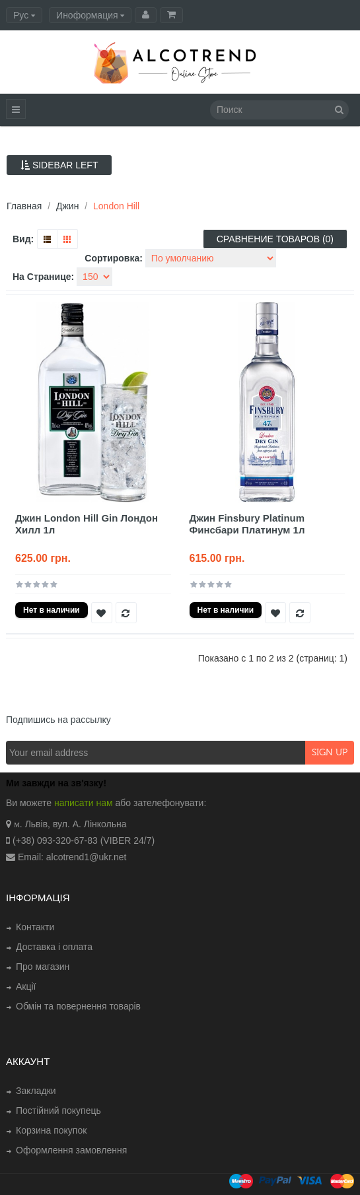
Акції (26, 986)
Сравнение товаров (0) (275, 239)
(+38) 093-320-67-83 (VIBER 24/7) (84, 840)
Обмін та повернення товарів (78, 1006)
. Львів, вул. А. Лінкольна (73, 824)
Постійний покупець (58, 1110)
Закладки (36, 1090)
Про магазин (42, 966)
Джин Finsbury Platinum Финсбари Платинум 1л (247, 523)
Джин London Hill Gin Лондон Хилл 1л (86, 523)
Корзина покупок (51, 1130)
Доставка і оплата (54, 946)
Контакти (35, 927)
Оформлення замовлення (71, 1150)
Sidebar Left (59, 165)
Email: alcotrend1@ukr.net (72, 857)
